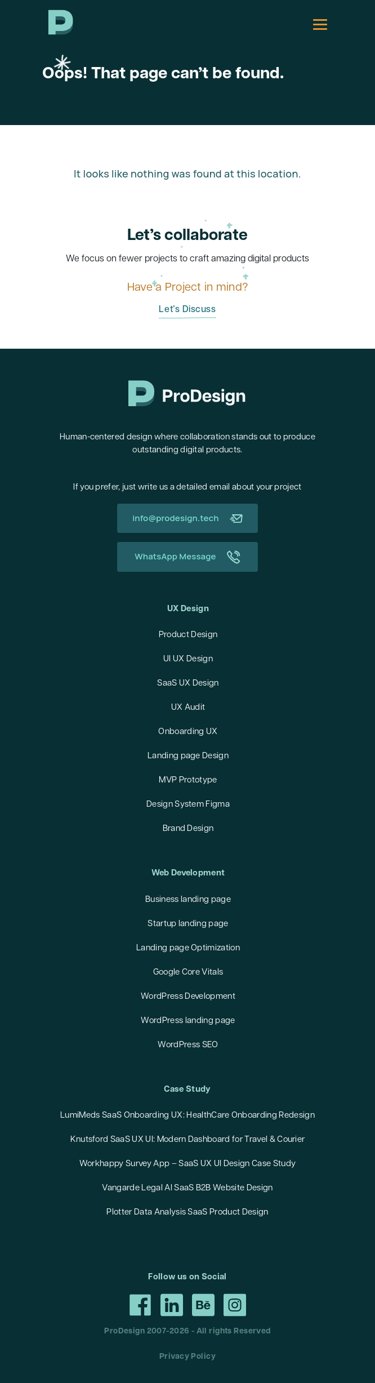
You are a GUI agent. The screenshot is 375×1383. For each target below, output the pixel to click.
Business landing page (188, 900)
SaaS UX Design (187, 683)
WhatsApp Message (187, 557)
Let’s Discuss (187, 309)
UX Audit (188, 708)
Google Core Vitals (188, 972)
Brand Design (188, 829)
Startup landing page (188, 924)
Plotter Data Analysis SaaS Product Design (187, 1212)
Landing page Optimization (188, 948)
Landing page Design (188, 756)
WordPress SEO (188, 1045)
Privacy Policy (187, 1357)
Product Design (188, 635)
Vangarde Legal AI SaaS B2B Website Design (187, 1188)
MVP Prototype (188, 780)
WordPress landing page (188, 1021)
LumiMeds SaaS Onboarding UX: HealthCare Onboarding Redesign (187, 1115)
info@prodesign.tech (187, 518)
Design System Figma (188, 805)
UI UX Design (188, 659)
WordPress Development (188, 997)
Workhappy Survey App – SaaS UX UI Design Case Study (187, 1164)
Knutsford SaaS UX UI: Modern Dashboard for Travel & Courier (187, 1140)
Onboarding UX (187, 732)
